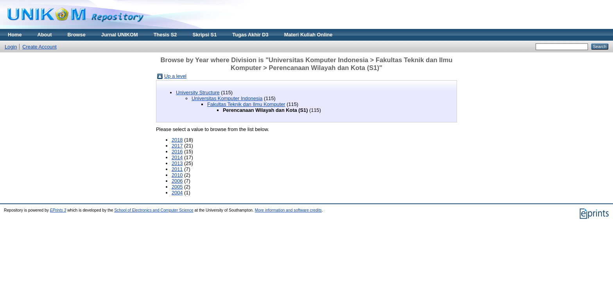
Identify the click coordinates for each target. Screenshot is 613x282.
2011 (177, 169)
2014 (177, 157)
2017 (177, 146)
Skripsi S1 (204, 35)
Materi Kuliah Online (308, 35)
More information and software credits (288, 210)
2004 (177, 193)
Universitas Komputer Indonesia (227, 98)
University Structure (198, 92)
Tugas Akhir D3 (250, 35)
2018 (177, 140)
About (45, 35)
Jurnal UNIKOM (119, 35)
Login (11, 47)
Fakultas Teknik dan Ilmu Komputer (246, 104)
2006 (177, 181)
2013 (177, 163)
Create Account (39, 47)
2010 (177, 175)
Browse (77, 35)
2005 (177, 187)
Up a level (175, 76)
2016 (177, 151)
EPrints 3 (58, 210)
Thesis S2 (165, 35)
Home (15, 35)
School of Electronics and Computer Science (154, 210)
